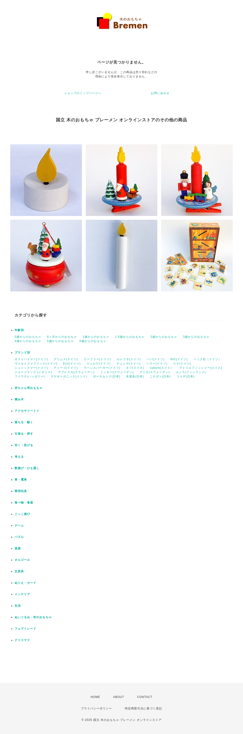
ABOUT (118, 697)
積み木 (19, 399)
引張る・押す (24, 433)
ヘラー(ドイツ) (156, 363)
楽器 (18, 548)
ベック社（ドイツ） (208, 359)
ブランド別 (22, 352)
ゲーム (19, 525)
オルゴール (22, 560)
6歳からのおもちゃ (92, 341)
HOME (95, 697)
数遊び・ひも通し (27, 468)
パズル (19, 537)
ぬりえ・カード (25, 582)
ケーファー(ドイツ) (97, 359)
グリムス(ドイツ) (66, 359)
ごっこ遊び (22, 514)
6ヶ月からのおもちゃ (62, 336)
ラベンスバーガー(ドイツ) (102, 368)
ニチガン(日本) (160, 376)
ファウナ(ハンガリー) (30, 376)
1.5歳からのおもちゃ (130, 336)
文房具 (19, 571)
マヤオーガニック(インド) (69, 376)
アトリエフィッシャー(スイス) (200, 368)
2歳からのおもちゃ (163, 336)
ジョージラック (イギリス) (33, 372)
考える (19, 456)
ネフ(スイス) (135, 368)
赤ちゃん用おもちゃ (28, 388)
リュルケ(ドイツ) (98, 363)
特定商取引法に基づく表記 (143, 708)
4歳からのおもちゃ (28, 341)
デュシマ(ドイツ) (128, 363)
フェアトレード (25, 628)
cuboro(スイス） (162, 368)
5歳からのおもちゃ (60, 341)
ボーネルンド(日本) (106, 376)
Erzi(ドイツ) (72, 363)
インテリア (22, 594)
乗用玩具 (21, 491)
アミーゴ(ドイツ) (66, 368)
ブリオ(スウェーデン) (154, 372)
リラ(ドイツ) (182, 363)
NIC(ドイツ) (179, 359)
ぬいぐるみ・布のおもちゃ (33, 617)
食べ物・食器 (24, 502)
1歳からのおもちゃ (96, 336)
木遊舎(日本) (135, 376)
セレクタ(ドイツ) (129, 359)
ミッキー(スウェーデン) (117, 372)
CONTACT (144, 697)
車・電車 (21, 479)
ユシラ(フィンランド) (191, 372)
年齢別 (19, 330)
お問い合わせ (160, 93)
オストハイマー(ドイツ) (31, 359)
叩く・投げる (24, 445)
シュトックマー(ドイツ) (31, 368)
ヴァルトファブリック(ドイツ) (36, 363)
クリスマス (22, 640)
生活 (18, 605)
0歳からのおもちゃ (28, 336)
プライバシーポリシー (96, 708)
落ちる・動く (24, 422)
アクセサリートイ (27, 411)
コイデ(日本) (186, 376)
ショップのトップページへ (82, 93)
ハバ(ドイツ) (155, 359)
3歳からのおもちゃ (196, 336)
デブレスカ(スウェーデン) (76, 372)
